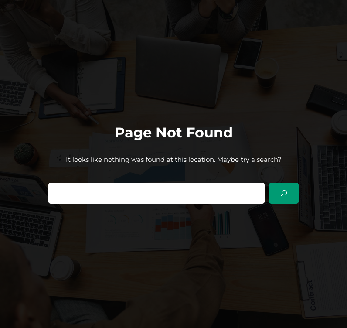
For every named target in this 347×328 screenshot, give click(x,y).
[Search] (284, 193)
